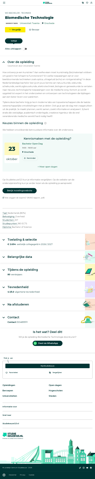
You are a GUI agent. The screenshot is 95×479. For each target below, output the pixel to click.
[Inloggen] (91, 2)
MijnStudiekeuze (47, 366)
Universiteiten (9, 396)
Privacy (23, 475)
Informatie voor (9, 407)
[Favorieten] (87, 2)
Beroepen (7, 390)
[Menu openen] (4, 3)
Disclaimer (13, 475)
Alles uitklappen (16, 49)
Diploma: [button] (7, 227)
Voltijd (14, 41)
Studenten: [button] (8, 220)
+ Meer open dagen (47, 167)
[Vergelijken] (82, 2)
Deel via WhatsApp (46, 343)
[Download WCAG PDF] (4, 475)
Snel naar (6, 415)
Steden (52, 396)
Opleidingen (8, 385)
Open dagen (55, 385)
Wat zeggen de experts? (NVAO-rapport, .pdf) (23, 198)
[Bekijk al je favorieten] (11, 372)
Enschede (49, 23)
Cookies (31, 475)
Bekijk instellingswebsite (19, 190)
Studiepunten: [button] (10, 223)
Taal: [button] (5, 213)
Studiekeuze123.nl (10, 423)
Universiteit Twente (30, 23)
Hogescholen (56, 390)
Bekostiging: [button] (8, 216)
